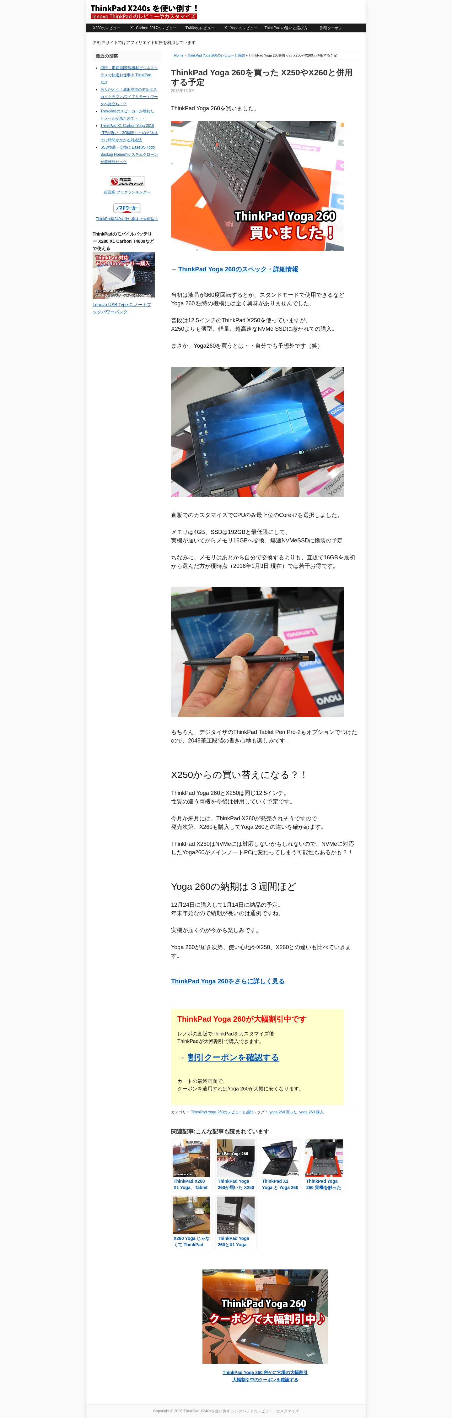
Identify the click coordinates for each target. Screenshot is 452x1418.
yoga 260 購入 (311, 1112)
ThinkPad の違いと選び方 (286, 28)
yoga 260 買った (283, 1112)
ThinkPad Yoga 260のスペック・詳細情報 (238, 269)
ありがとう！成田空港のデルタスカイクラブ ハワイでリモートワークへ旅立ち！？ (129, 96)
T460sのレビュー (200, 28)
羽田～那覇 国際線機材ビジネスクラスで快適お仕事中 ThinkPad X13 (129, 75)
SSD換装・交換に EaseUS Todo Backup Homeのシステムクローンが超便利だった (129, 154)
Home (178, 55)
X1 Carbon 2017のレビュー (153, 28)
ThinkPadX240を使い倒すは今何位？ (127, 219)
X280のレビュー (107, 28)
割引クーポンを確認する (233, 1057)
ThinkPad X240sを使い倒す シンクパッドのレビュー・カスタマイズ (143, 11)
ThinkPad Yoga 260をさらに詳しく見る (228, 981)
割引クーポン (331, 28)
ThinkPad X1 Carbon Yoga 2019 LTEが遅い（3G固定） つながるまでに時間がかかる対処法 (129, 132)
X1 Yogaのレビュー (240, 28)
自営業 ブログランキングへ (127, 192)
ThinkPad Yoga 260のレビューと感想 (216, 55)
